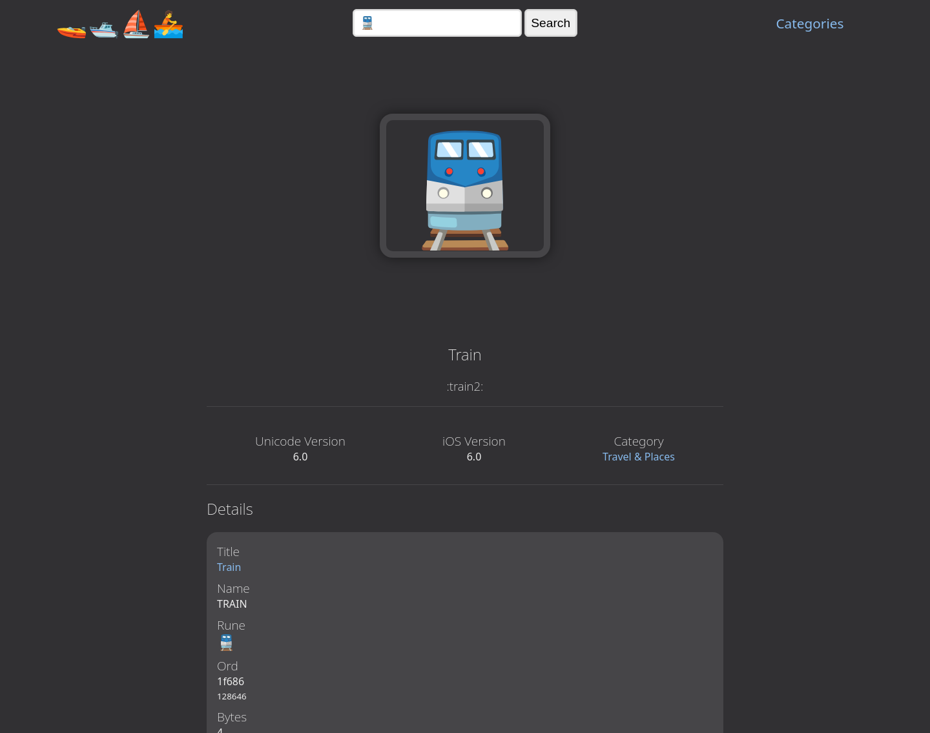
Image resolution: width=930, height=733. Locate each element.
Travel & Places (639, 456)
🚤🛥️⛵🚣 (120, 23)
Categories (809, 23)
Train (229, 567)
